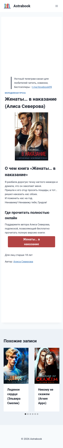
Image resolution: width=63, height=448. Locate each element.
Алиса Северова (23, 261)
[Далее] (54, 380)
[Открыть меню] (56, 6)
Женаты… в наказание (31, 242)
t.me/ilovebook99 (42, 86)
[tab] (25, 414)
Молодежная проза (15, 93)
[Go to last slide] (9, 380)
